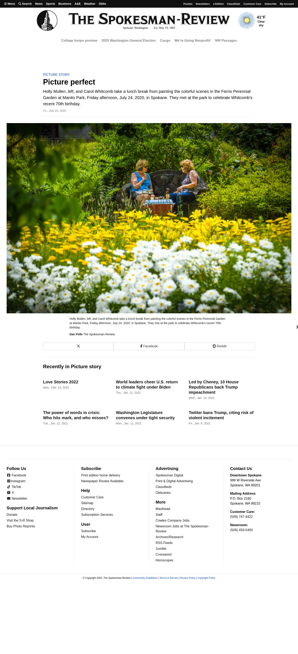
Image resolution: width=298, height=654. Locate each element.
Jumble (161, 548)
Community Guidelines (144, 577)
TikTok (14, 487)
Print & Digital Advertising (174, 481)
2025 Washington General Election (129, 40)
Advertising (167, 468)
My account (287, 3)
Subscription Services (97, 514)
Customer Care (252, 3)
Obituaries (163, 492)
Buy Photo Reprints (21, 526)
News (39, 3)
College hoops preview (79, 40)
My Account (89, 537)
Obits (102, 3)
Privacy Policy (187, 577)
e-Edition (218, 3)
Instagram (16, 481)
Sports (50, 3)
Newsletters (203, 3)
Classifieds (233, 3)
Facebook (16, 475)
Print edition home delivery (100, 475)
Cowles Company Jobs (173, 520)
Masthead (163, 509)
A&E (77, 3)
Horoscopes (164, 560)
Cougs (165, 40)
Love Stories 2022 (60, 382)
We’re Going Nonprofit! (192, 40)
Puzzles (187, 3)
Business (64, 3)
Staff (159, 514)
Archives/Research (169, 537)
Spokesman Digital (169, 475)
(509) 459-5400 (241, 530)
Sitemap (87, 503)
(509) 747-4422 (241, 516)
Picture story (56, 74)
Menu (9, 3)
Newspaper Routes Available (102, 481)
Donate (12, 514)
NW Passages (226, 40)
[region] (149, 41)
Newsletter (17, 498)
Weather (89, 3)
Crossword (163, 554)
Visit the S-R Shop (20, 520)
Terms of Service (168, 577)
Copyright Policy (206, 577)
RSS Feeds (164, 543)
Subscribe (270, 3)
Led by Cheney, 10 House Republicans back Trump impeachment (214, 387)
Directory (87, 509)
